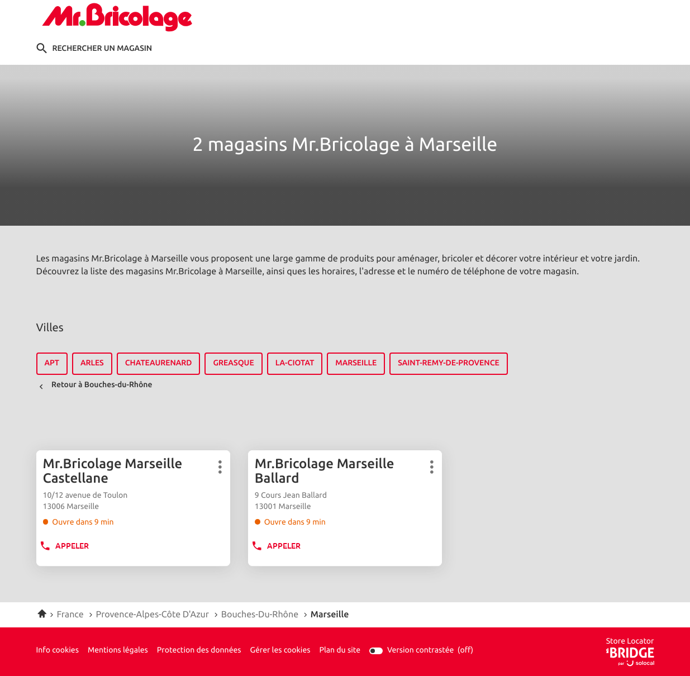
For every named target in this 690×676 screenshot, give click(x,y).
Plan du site (339, 650)
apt (52, 363)
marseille (356, 363)
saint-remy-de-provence (448, 363)
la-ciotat (295, 363)
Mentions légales (118, 651)
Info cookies (57, 651)
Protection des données (199, 651)
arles (92, 363)
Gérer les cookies (280, 650)
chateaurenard (158, 363)
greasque (233, 363)
